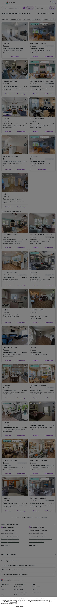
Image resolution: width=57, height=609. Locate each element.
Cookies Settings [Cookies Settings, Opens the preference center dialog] (19, 606)
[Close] (54, 599)
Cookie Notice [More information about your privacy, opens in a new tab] (13, 603)
